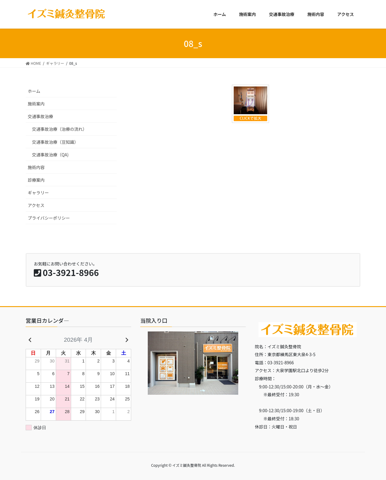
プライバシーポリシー (49, 218)
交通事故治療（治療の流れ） (59, 129)
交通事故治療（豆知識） (55, 142)
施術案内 (36, 104)
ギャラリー (38, 193)
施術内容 (36, 167)
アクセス (36, 205)
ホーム (34, 91)
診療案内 (36, 180)
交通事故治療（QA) (50, 155)
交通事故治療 (40, 116)
